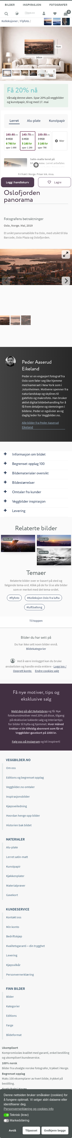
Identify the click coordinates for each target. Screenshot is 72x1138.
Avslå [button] (12, 1130)
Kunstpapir (13, 866)
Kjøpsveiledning (16, 806)
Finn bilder (15, 988)
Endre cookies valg (47, 671)
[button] (6, 1115)
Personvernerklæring (20, 974)
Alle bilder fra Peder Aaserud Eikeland (40, 425)
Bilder (10, 5)
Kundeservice (17, 909)
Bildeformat (14, 1035)
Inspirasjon (32, 5)
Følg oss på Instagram (26, 741)
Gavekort (12, 895)
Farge (9, 1025)
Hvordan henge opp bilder (23, 815)
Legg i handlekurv (17, 182)
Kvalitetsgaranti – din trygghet (25, 946)
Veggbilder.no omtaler (20, 787)
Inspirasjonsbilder (18, 796)
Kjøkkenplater (15, 876)
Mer (59, 141)
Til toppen (36, 621)
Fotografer (58, 5)
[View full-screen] (66, 254)
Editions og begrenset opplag (25, 777)
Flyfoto (24, 21)
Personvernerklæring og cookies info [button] (29, 1109)
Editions (11, 1015)
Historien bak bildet (18, 825)
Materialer (15, 839)
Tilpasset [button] (31, 1130)
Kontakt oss (13, 917)
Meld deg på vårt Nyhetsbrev (29, 711)
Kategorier (13, 1006)
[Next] (66, 281)
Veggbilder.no (18, 760)
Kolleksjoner (10, 21)
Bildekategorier (36, 649)
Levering (11, 955)
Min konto (12, 927)
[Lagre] (54, 182)
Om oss (11, 768)
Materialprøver (15, 885)
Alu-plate (12, 847)
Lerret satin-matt (17, 857)
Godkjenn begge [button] (55, 1130)
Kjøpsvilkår (13, 965)
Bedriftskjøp (14, 936)
